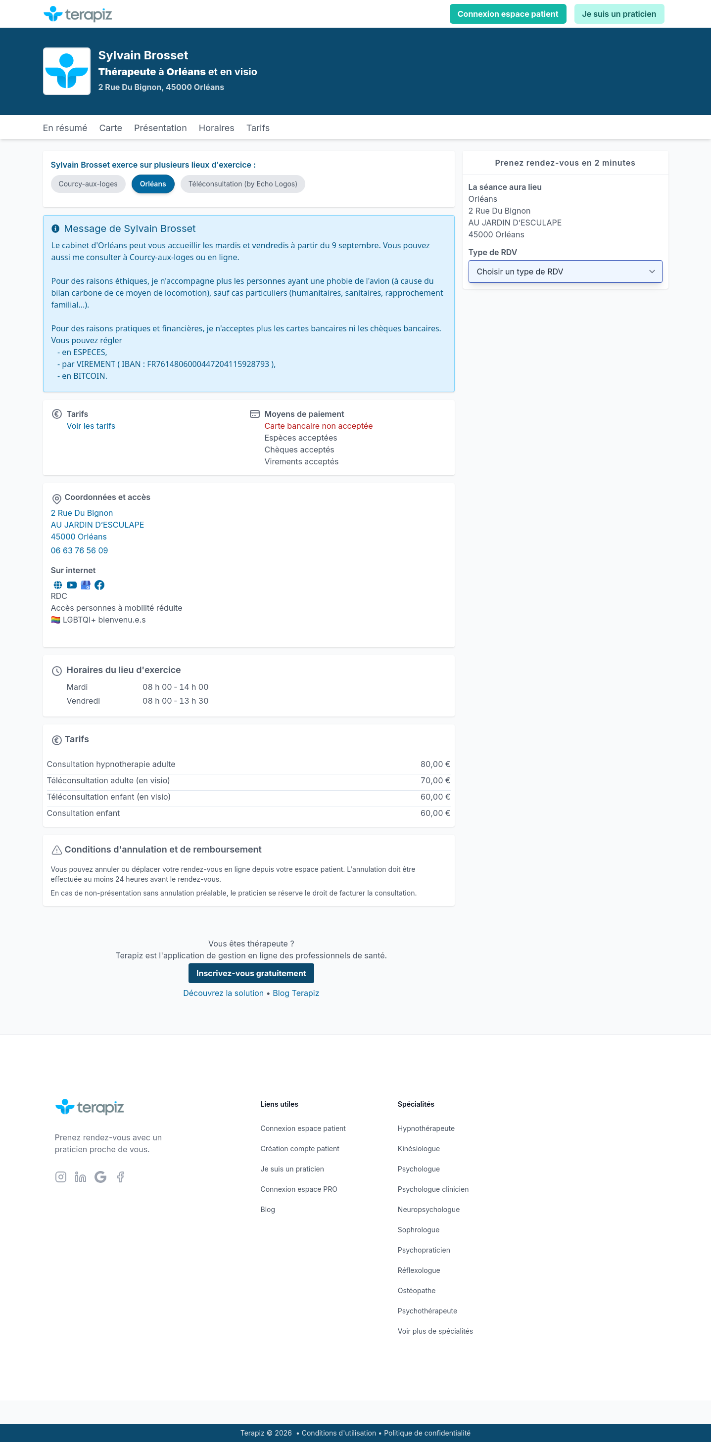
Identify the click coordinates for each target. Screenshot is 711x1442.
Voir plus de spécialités (435, 1331)
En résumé (65, 128)
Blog (268, 1209)
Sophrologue (418, 1229)
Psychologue (419, 1169)
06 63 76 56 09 (79, 550)
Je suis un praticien (619, 14)
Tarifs (258, 128)
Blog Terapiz (296, 993)
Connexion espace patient (508, 14)
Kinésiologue (419, 1148)
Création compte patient (300, 1148)
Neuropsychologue (429, 1209)
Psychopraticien (424, 1250)
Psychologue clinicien (433, 1189)
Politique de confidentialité (427, 1433)
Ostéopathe (417, 1290)
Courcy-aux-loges (88, 184)
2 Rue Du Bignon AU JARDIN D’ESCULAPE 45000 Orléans (97, 524)
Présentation (160, 128)
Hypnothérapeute (426, 1128)
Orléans (153, 184)
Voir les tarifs (91, 426)
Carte (110, 128)
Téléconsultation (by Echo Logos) (243, 184)
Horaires (217, 128)
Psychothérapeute (427, 1311)
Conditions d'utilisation (339, 1433)
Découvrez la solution (223, 993)
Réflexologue (419, 1270)
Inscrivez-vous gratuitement (251, 973)
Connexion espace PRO (299, 1189)
